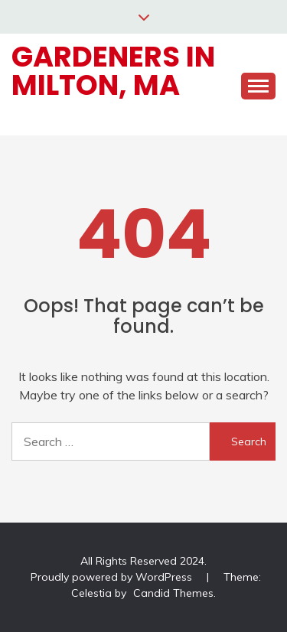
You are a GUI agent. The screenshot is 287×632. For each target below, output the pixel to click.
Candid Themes (173, 593)
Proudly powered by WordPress (113, 577)
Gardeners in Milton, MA (113, 71)
